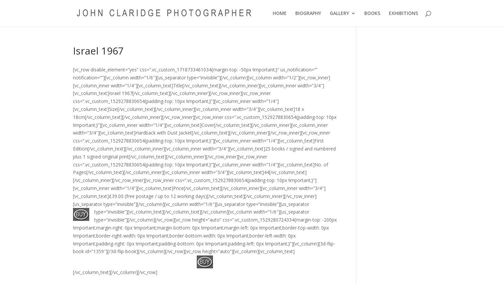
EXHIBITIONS (403, 13)
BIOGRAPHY (308, 13)
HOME (280, 13)
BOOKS (372, 13)
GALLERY (339, 13)
